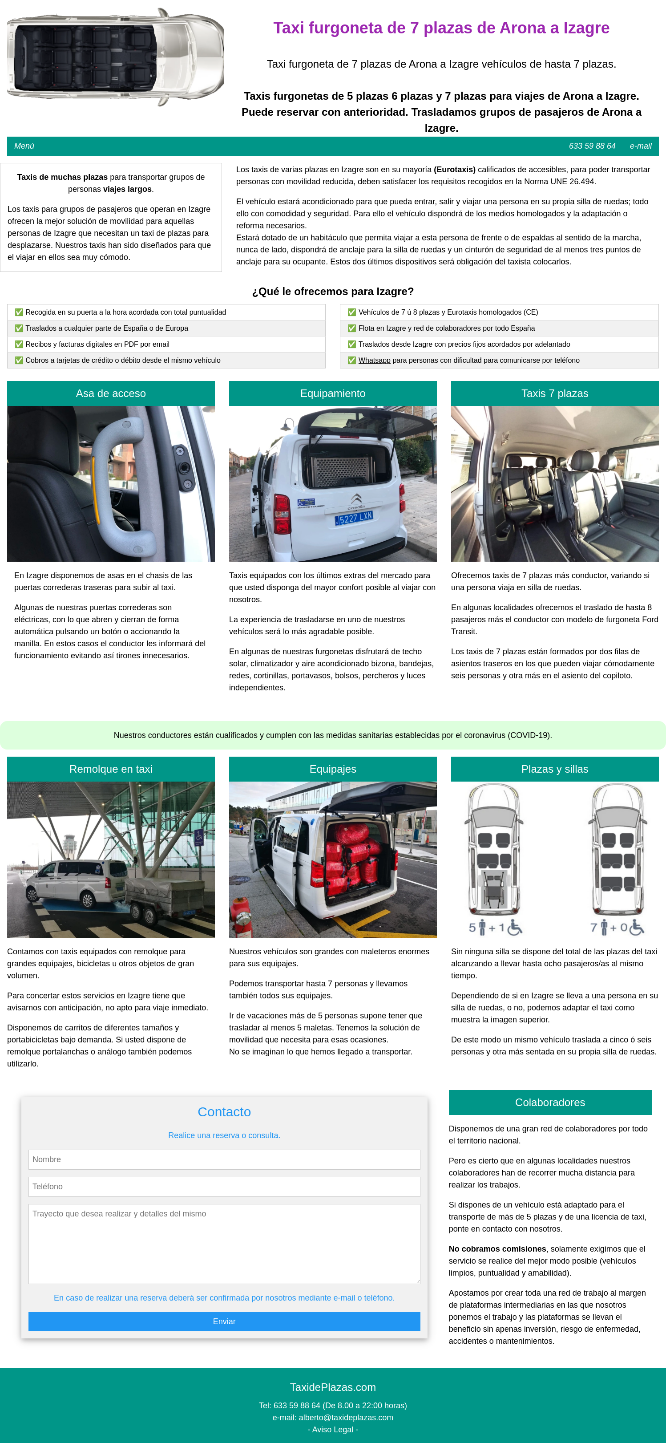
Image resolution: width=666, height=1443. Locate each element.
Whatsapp (375, 360)
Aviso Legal (333, 1429)
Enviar (224, 1321)
